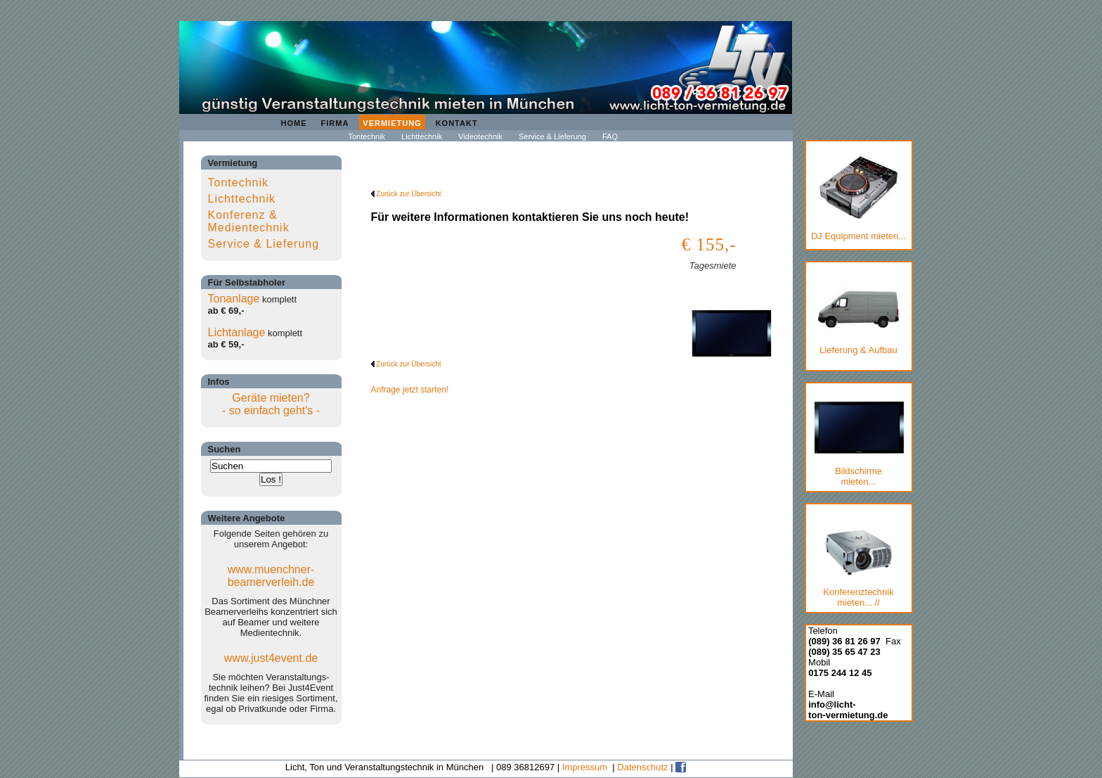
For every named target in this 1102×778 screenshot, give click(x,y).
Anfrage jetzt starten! (410, 390)
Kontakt (457, 123)
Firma (335, 123)
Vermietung (392, 123)
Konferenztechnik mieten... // (858, 568)
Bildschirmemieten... (859, 444)
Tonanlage (234, 299)
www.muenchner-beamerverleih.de (271, 575)
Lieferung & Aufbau (858, 317)
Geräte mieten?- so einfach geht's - (271, 404)
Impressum (584, 767)
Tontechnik (367, 136)
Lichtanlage (237, 332)
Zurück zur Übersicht (406, 194)
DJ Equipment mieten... (858, 198)
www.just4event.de (271, 658)
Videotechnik (480, 136)
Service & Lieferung (552, 136)
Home (294, 123)
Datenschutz (642, 767)
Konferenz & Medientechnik (249, 221)
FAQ (610, 136)
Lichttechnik (421, 136)
